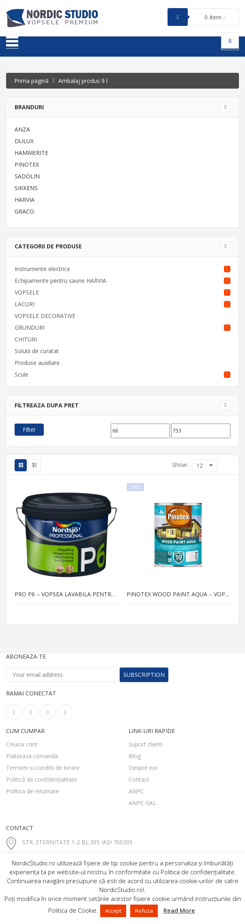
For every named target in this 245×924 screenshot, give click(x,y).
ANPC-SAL (142, 803)
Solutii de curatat (37, 351)
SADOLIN (27, 176)
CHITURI (26, 339)
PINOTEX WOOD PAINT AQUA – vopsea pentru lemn (178, 594)
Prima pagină (31, 81)
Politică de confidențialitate (41, 779)
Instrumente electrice (42, 269)
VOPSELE (27, 292)
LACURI (24, 304)
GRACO (24, 211)
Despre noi (143, 767)
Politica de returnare (32, 791)
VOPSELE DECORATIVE (45, 316)
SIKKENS (26, 188)
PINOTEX (27, 164)
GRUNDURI (30, 327)
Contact (139, 779)
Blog (135, 756)
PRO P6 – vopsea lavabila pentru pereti (66, 594)
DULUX (24, 141)
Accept (113, 910)
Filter (29, 429)
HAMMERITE (31, 153)
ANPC (136, 791)
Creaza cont (22, 744)
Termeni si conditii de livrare (43, 767)
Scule (21, 374)
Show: (180, 464)
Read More (179, 910)
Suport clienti (146, 744)
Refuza (144, 910)
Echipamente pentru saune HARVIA (60, 280)
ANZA (22, 129)
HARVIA (24, 199)
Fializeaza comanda (32, 756)
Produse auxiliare (37, 363)
